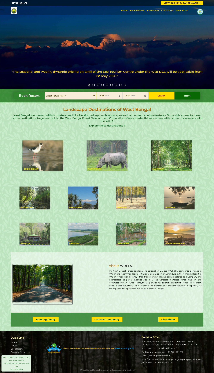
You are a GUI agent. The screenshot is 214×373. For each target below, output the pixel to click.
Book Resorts (137, 10)
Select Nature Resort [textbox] (56, 96)
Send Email (182, 10)
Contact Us (167, 10)
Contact (14, 345)
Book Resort (17, 349)
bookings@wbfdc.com (160, 355)
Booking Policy (18, 352)
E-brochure (153, 10)
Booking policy (46, 319)
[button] (89, 85)
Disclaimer (168, 319)
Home (124, 10)
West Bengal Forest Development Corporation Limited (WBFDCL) (66, 10)
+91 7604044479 (175, 352)
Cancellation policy (107, 319)
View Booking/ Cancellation (182, 3)
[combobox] (71, 95)
